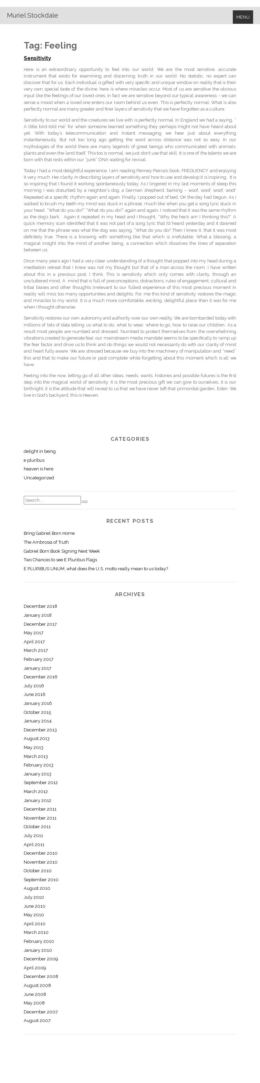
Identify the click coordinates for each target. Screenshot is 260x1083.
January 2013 (37, 774)
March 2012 (36, 791)
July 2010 (34, 897)
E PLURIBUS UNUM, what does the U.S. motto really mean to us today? (96, 568)
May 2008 (34, 1003)
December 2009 (41, 958)
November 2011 (40, 818)
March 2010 (36, 932)
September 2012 (41, 782)
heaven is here (38, 468)
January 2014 (38, 720)
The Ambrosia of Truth (46, 542)
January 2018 (38, 615)
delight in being (40, 451)
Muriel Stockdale (32, 15)
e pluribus (34, 460)
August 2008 (37, 985)
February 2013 (38, 765)
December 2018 (40, 606)
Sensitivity (37, 58)
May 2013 (33, 747)
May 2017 (33, 632)
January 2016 (38, 703)
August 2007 (37, 1020)
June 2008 (35, 994)
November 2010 (41, 862)
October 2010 (38, 870)
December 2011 (40, 809)
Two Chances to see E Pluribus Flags (60, 559)
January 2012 (37, 800)
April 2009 (35, 967)
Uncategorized (39, 477)
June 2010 (34, 906)
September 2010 (41, 879)
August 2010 (37, 888)
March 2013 (36, 756)
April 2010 (34, 923)
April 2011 (34, 844)
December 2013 (40, 729)
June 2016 (34, 694)
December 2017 (40, 624)
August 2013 (37, 738)
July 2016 (34, 685)
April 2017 (34, 641)
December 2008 (41, 976)
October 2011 (37, 826)
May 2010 (34, 914)
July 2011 (33, 835)
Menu (243, 17)
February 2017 (38, 659)
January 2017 (37, 668)
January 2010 (38, 950)
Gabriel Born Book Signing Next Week (62, 551)
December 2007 (41, 1011)
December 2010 (41, 853)
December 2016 (41, 676)
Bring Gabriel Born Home (49, 533)
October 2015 (37, 712)
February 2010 (39, 941)
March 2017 (36, 650)
